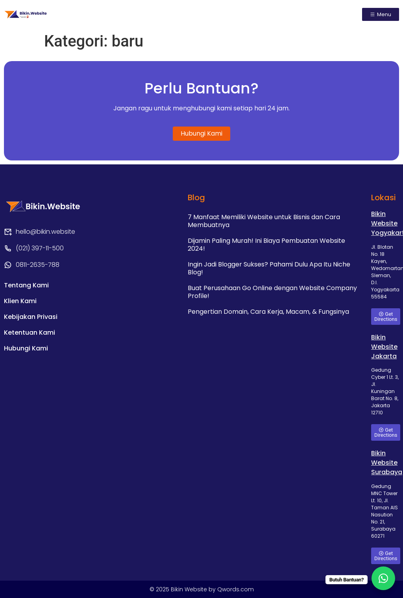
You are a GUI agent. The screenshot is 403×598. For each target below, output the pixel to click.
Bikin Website (190, 589)
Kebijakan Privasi (30, 316)
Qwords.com (235, 589)
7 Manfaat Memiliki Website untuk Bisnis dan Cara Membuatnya (264, 220)
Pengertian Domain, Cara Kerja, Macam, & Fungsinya (268, 311)
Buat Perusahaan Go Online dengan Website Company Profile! (272, 291)
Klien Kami (20, 301)
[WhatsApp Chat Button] (383, 578)
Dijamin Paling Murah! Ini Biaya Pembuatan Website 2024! (266, 244)
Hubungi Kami (26, 348)
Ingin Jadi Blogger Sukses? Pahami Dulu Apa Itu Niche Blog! (269, 268)
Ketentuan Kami (29, 332)
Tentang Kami (26, 285)
